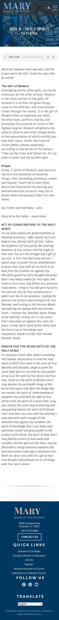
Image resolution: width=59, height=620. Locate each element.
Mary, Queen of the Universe (27, 610)
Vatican (29, 564)
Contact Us (29, 537)
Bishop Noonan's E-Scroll (29, 568)
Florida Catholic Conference (29, 555)
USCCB (29, 560)
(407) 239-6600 (29, 530)
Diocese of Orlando (29, 551)
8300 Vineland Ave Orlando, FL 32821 (29, 525)
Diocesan (36, 614)
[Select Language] (30, 604)
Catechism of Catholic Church (29, 573)
